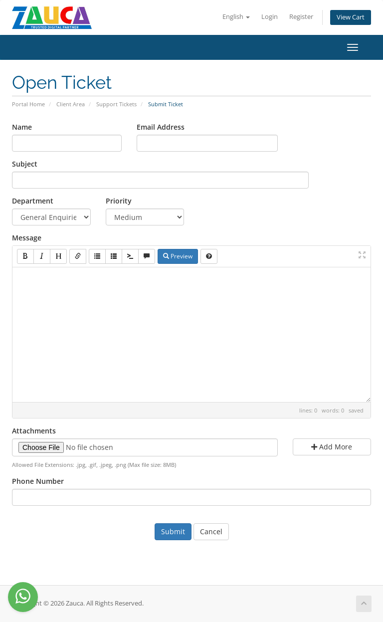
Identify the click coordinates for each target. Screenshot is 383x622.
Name (22, 127)
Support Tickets (116, 104)
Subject (24, 164)
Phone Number (38, 481)
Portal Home (28, 104)
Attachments (34, 430)
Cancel (211, 531)
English (236, 16)
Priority (119, 201)
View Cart (351, 17)
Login (269, 16)
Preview (177, 256)
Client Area (70, 104)
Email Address (161, 127)
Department (32, 201)
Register (301, 16)
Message (26, 237)
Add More (331, 446)
